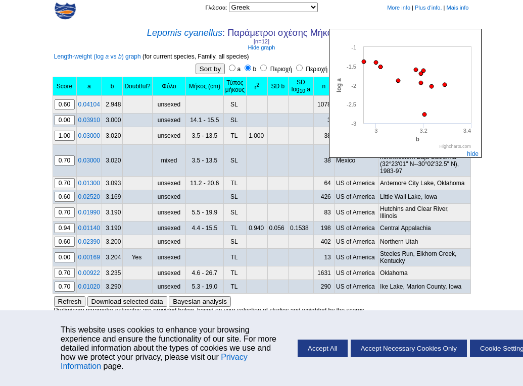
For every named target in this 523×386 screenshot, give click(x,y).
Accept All (323, 348)
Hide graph (261, 47)
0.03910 (89, 120)
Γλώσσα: (216, 8)
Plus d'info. (428, 8)
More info (398, 8)
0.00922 (89, 273)
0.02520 (89, 196)
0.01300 (89, 183)
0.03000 (89, 135)
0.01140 (89, 228)
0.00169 (89, 257)
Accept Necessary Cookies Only (409, 348)
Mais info (457, 8)
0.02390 (89, 241)
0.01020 (89, 286)
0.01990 (89, 212)
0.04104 (89, 104)
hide (473, 153)
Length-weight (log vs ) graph (97, 56)
